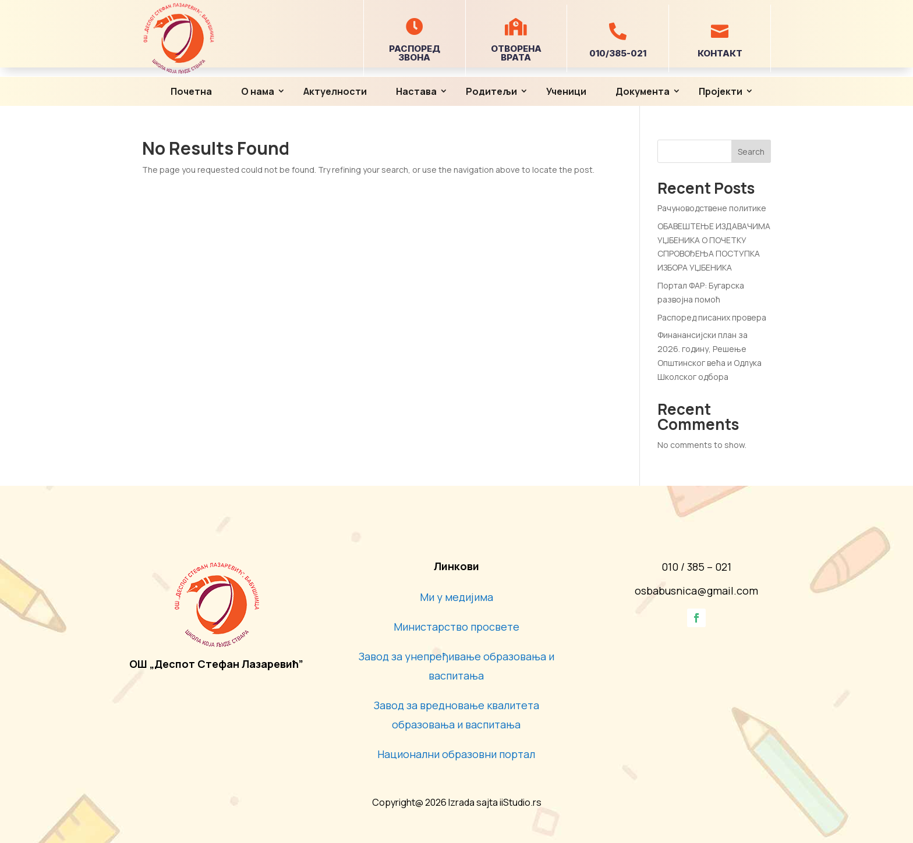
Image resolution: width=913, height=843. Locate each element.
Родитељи (491, 91)
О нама (257, 91)
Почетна (191, 91)
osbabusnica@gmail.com (696, 590)
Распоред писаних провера (711, 317)
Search (751, 151)
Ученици (566, 91)
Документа (642, 91)
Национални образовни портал (456, 754)
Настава (416, 91)
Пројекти (720, 91)
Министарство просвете (456, 627)
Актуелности (335, 91)
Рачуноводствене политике (711, 208)
